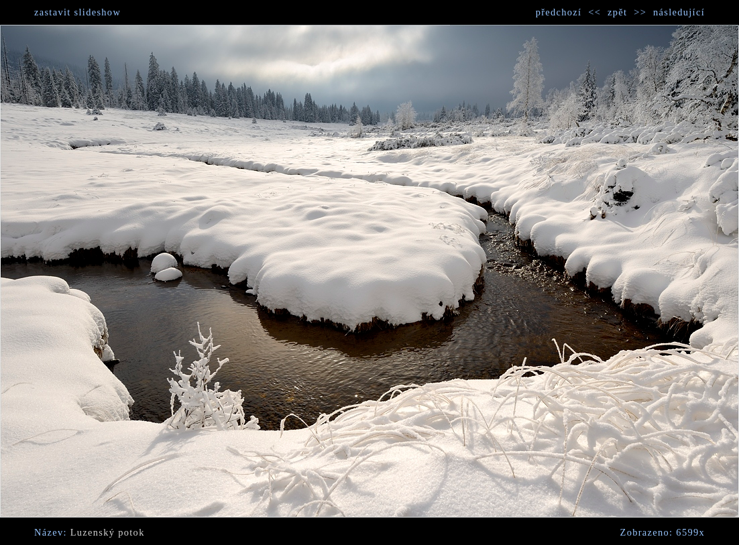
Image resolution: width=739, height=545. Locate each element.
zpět (617, 12)
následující (679, 12)
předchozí (559, 12)
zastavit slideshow (77, 12)
